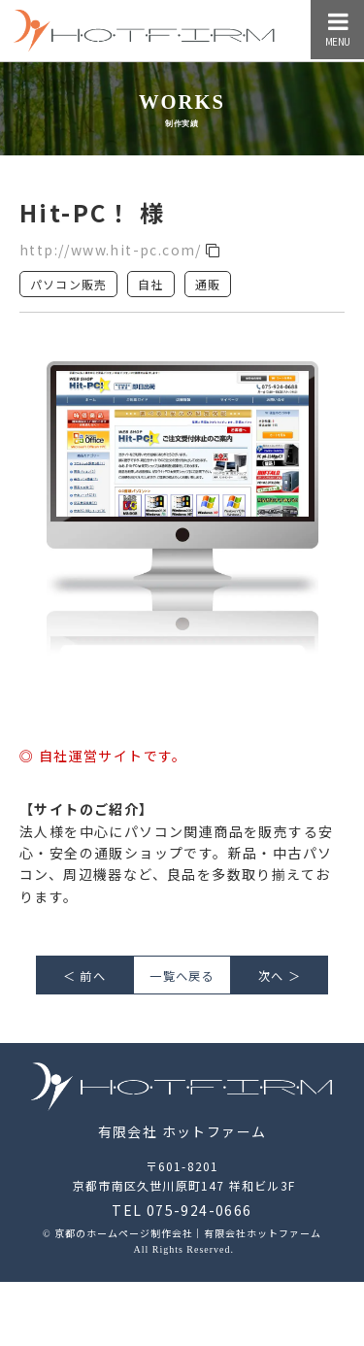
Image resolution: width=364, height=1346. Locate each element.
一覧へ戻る (181, 976)
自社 (150, 284)
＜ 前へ (84, 976)
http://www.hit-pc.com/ (120, 249)
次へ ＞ (279, 976)
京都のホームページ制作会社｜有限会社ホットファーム (187, 1233)
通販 (207, 284)
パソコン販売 (68, 284)
